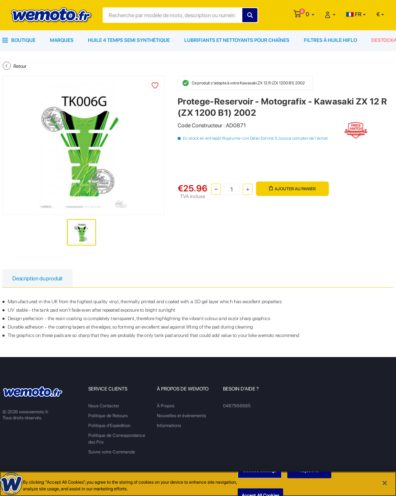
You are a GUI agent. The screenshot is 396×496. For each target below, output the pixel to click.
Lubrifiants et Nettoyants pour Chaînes (236, 40)
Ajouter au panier (292, 189)
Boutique (19, 40)
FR (354, 14)
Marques (62, 40)
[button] (310, 14)
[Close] (384, 483)
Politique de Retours (108, 415)
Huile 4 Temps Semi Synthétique (129, 40)
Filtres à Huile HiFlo (330, 40)
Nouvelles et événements (181, 415)
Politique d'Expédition (109, 425)
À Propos (165, 405)
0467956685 (237, 405)
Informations (169, 425)
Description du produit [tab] (37, 278)
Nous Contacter (103, 405)
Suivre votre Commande (111, 451)
